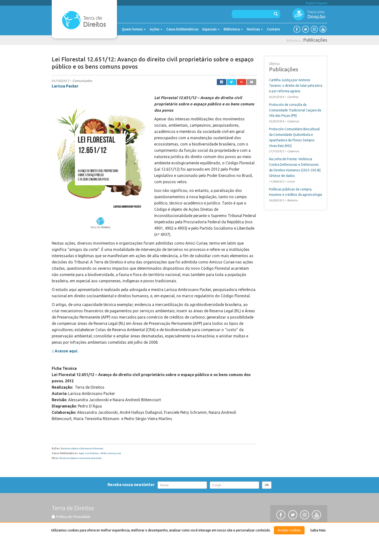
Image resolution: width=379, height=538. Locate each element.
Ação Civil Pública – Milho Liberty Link (100, 453)
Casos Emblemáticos (182, 29)
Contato (273, 29)
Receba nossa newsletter (132, 484)
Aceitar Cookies (289, 530)
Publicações (315, 39)
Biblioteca (233, 29)
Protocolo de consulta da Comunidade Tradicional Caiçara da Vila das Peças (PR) (295, 110)
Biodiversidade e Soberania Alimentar (82, 448)
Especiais (211, 29)
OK (267, 485)
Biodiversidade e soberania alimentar (80, 458)
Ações (156, 29)
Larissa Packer (65, 86)
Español (322, 3)
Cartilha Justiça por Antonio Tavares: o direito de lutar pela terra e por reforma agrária (295, 85)
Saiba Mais (318, 530)
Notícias (255, 29)
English (310, 3)
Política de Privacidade (71, 517)
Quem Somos (134, 29)
